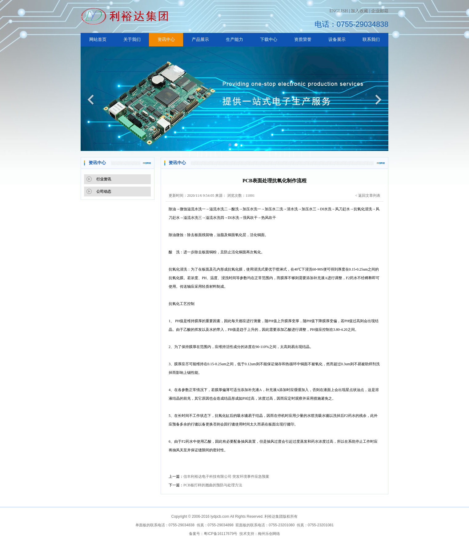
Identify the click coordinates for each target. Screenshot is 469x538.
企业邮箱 (379, 11)
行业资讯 (103, 179)
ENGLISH (338, 11)
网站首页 (97, 39)
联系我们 (371, 39)
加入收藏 (359, 11)
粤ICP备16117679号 (220, 534)
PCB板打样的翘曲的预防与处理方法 (212, 485)
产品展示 (200, 39)
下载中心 (268, 39)
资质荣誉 (302, 39)
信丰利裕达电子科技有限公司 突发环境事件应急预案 (226, 476)
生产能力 (234, 39)
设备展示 (337, 39)
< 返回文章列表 (367, 195)
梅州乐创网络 (269, 534)
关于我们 (132, 39)
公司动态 (103, 191)
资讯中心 (166, 39)
